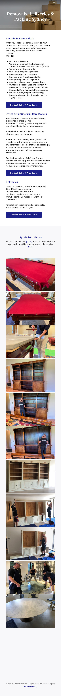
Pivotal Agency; (30, 686)
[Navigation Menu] (54, 3)
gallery (29, 241)
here (30, 246)
